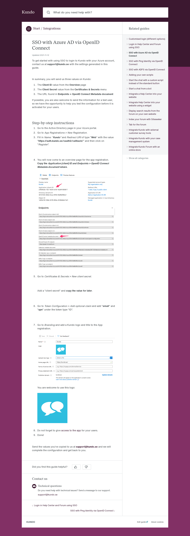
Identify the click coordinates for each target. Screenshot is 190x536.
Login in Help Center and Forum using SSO (54, 505)
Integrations (52, 28)
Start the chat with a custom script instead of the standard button (145, 82)
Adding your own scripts (140, 74)
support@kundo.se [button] (47, 494)
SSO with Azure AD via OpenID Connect (143, 54)
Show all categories (137, 158)
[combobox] (105, 12)
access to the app (71, 430)
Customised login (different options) (146, 38)
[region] (72, 249)
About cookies (157, 522)
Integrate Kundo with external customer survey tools (142, 131)
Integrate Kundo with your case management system (143, 140)
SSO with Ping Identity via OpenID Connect (92, 510)
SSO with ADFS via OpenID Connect (146, 69)
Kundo (28, 12)
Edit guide (141, 522)
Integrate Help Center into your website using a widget (143, 104)
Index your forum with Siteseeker (144, 119)
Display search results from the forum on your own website (143, 112)
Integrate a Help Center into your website (144, 95)
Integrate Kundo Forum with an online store (143, 148)
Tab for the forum (136, 124)
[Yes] (76, 467)
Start (36, 28)
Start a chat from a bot (139, 88)
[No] (87, 467)
